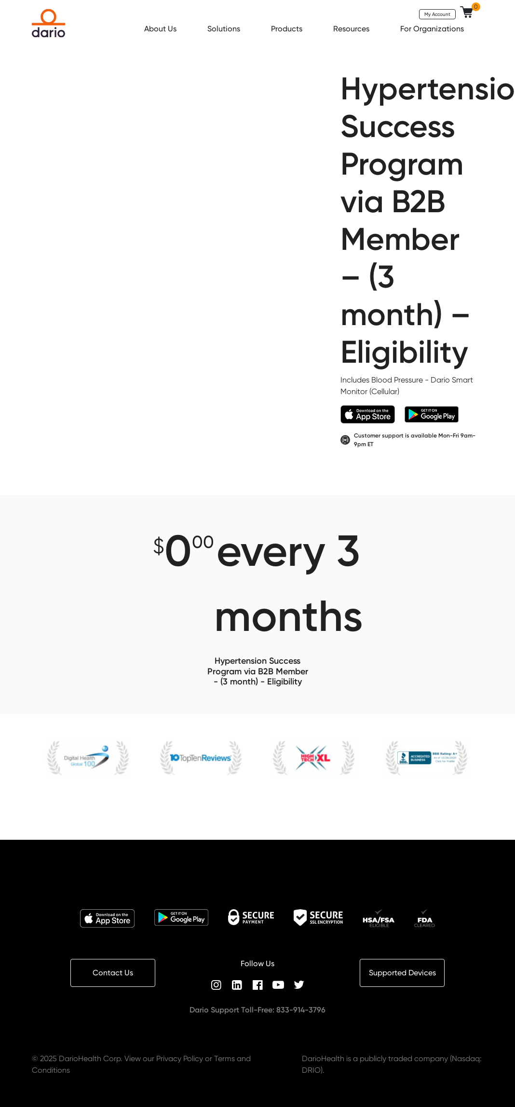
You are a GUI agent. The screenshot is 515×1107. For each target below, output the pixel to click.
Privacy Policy (179, 1058)
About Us (161, 28)
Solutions (224, 28)
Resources (352, 28)
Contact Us (113, 972)
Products (287, 28)
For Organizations (433, 28)
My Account (437, 14)
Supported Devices (402, 972)
